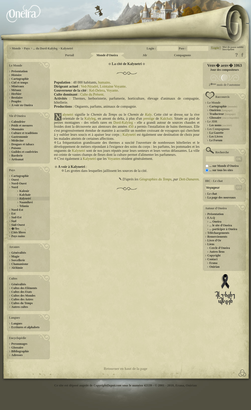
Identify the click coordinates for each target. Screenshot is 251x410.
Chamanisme (19, 264)
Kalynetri (66, 48)
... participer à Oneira (223, 229)
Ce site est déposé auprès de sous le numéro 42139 (103, 385)
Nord (14, 187)
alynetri (67, 114)
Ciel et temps (19, 82)
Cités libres (18, 232)
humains (104, 82)
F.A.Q (211, 218)
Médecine (17, 140)
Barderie (17, 155)
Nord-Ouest (19, 183)
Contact (212, 259)
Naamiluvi (26, 202)
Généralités (18, 252)
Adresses (17, 355)
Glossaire (17, 347)
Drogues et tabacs (22, 144)
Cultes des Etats (21, 292)
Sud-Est (16, 217)
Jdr (145, 55)
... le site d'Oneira (220, 225)
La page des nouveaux (221, 197)
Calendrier (18, 121)
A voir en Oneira (22, 105)
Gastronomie (19, 137)
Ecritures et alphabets (25, 327)
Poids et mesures (22, 125)
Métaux (16, 90)
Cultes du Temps (22, 303)
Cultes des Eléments (24, 288)
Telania (24, 206)
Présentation (19, 71)
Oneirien (220, 110)
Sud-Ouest (18, 225)
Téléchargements (218, 233)
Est (13, 213)
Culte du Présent (92, 94)
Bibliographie (20, 351)
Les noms (220, 125)
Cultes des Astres (22, 299)
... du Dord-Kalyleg (45, 48)
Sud (13, 221)
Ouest (15, 179)
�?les (15, 228)
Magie (15, 256)
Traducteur (222, 114)
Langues (16, 323)
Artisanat (17, 159)
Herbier (16, 94)
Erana (213, 263)
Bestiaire (17, 97)
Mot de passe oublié (232, 47)
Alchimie (17, 267)
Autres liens (217, 251)
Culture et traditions (24, 133)
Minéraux (17, 86)
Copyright (214, 255)
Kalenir (24, 191)
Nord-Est (17, 210)
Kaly (148, 114)
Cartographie (20, 79)
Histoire (16, 75)
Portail (69, 55)
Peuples (16, 101)
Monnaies (17, 129)
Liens (210, 244)
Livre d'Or (214, 240)
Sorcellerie (18, 260)
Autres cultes (19, 307)
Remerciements (217, 236)
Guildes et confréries (24, 152)
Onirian (214, 266)
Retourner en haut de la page (125, 369)
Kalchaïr (25, 194)
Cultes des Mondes (23, 295)
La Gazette (216, 132)
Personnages (19, 344)
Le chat (212, 193)
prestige (148, 118)
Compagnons (182, 55)
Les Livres (216, 136)
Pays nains (18, 236)
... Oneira (215, 221)
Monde (16, 48)
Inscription (228, 49)
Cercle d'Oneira (219, 248)
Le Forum (215, 140)
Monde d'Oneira (107, 55)
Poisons (16, 148)
